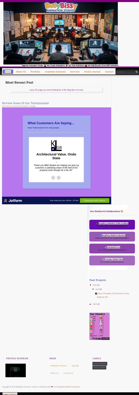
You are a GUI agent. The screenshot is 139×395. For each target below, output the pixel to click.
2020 (95, 304)
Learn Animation (99, 364)
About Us (54, 373)
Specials (75, 365)
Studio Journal (99, 368)
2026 (95, 285)
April (97, 289)
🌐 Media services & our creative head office (112, 236)
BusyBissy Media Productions (69, 387)
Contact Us (68, 373)
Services (75, 71)
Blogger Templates (9, 394)
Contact (109, 71)
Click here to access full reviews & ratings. (19, 106)
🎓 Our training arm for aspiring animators (112, 224)
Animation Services (58, 365)
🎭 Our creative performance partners (112, 248)
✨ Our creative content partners (112, 260)
